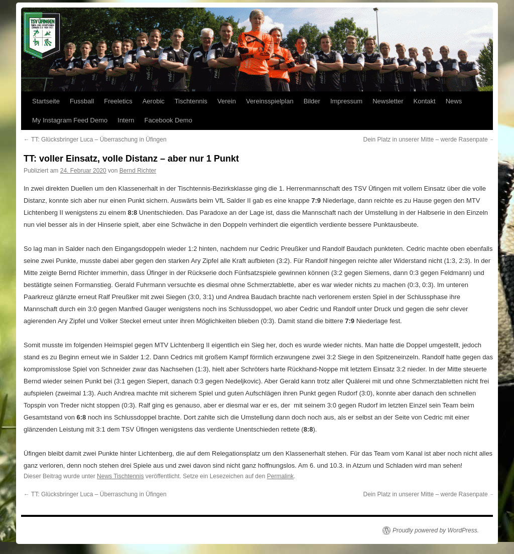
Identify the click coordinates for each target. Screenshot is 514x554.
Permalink (280, 476)
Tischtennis (191, 101)
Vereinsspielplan (270, 101)
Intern (125, 120)
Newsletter (387, 101)
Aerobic (154, 101)
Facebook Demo (168, 120)
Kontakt (425, 101)
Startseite (46, 101)
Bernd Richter (137, 170)
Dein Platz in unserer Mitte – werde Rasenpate (429, 139)
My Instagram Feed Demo (69, 120)
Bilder (312, 101)
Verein (226, 101)
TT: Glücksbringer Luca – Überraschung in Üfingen (95, 139)
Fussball (82, 101)
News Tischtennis (120, 476)
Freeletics (118, 101)
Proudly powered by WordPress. (436, 530)
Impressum (346, 101)
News (454, 101)
